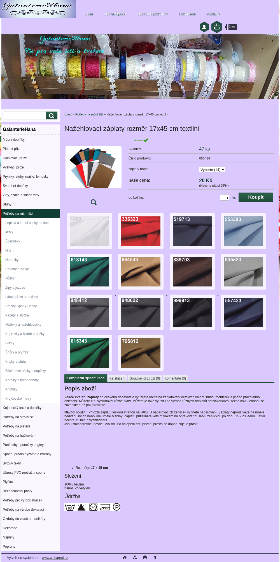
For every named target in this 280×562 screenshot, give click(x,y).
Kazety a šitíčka (17, 315)
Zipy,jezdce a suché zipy (21, 195)
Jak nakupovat (115, 14)
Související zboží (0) (145, 378)
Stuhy (7, 204)
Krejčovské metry (18, 399)
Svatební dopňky (15, 186)
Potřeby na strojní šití (18, 417)
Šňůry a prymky (17, 352)
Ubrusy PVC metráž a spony (24, 473)
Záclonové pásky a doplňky (25, 371)
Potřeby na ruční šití (18, 214)
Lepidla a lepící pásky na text (27, 223)
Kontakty (213, 14)
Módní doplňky (14, 140)
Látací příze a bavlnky (21, 297)
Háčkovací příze (15, 158)
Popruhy (9, 547)
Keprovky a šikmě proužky (25, 334)
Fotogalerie (187, 14)
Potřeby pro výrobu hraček (22, 500)
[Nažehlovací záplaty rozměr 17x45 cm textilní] (93, 173)
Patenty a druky (17, 269)
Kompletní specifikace (85, 378)
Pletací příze (12, 149)
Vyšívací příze (13, 167)
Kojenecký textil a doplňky (22, 408)
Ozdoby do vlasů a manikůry (24, 519)
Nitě (8, 251)
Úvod (68, 114)
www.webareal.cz (55, 558)
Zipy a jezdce (15, 288)
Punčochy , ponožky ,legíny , (24, 445)
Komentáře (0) (175, 378)
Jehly (9, 232)
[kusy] (224, 197)
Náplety (8, 537)
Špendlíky (12, 241)
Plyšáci (8, 482)
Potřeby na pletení (16, 426)
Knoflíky (11, 389)
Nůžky (10, 278)
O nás (88, 14)
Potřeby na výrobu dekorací (23, 510)
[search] (51, 116)
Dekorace (10, 528)
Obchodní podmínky (152, 14)
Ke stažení (117, 378)
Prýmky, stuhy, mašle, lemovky (25, 177)
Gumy (9, 343)
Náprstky (11, 260)
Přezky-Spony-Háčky (21, 306)
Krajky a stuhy (15, 362)
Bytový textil (12, 463)
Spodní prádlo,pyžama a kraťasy (27, 454)
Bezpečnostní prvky (17, 491)
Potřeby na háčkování (19, 436)
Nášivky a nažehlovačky (23, 325)
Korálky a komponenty (22, 380)
